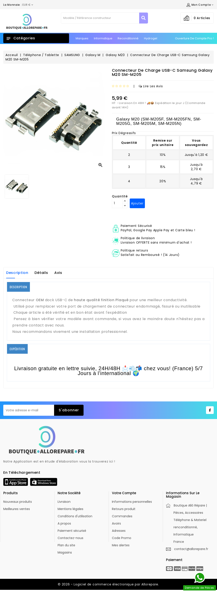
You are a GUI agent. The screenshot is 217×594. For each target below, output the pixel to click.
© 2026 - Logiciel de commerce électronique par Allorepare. (108, 584)
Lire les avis (151, 86)
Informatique (103, 38)
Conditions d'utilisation (75, 516)
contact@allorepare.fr (191, 549)
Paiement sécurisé (72, 530)
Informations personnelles (132, 501)
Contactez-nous (70, 538)
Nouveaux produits (17, 501)
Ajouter (137, 203)
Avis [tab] (58, 272)
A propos (64, 523)
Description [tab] (17, 272)
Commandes (122, 516)
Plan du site (66, 545)
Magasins (65, 552)
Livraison (64, 501)
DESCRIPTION (18, 286)
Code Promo (121, 538)
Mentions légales (70, 509)
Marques (82, 38)
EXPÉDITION (17, 348)
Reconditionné (128, 38)
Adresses (119, 530)
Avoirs (116, 523)
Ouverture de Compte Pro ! (194, 38)
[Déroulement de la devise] (18, 5)
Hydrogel (150, 38)
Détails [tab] (41, 272)
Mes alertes (120, 545)
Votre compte (124, 493)
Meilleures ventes (16, 509)
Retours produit (123, 509)
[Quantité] (117, 203)
